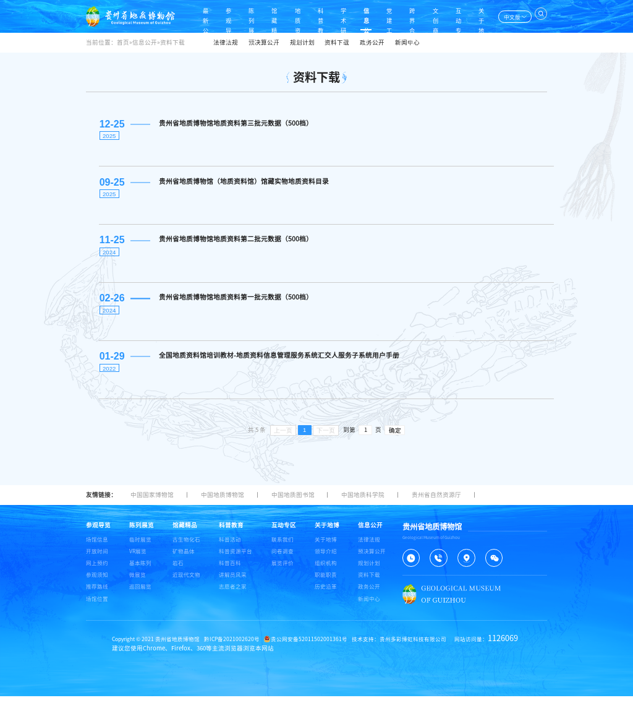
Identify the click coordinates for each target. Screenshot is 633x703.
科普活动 (230, 545)
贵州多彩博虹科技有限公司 (413, 646)
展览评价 (282, 569)
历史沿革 (326, 593)
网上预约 (97, 569)
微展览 (137, 581)
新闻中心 (407, 42)
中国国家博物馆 (152, 501)
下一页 (325, 436)
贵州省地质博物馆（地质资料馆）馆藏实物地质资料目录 (243, 182)
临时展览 (140, 545)
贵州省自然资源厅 (436, 501)
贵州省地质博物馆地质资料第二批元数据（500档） (235, 242)
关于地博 (480, 16)
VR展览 (138, 558)
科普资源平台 (235, 558)
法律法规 (225, 42)
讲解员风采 (233, 581)
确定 (395, 437)
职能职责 (326, 581)
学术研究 (335, 16)
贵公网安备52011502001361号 (305, 646)
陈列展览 (238, 16)
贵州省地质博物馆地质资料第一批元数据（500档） (235, 301)
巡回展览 (140, 593)
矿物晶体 (183, 558)
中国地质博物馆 (222, 501)
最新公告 (190, 16)
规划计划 (302, 42)
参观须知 (97, 581)
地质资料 (286, 16)
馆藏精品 (262, 16)
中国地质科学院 (362, 501)
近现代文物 (186, 581)
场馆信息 (97, 545)
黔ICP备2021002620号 (232, 646)
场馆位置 (97, 605)
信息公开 (359, 16)
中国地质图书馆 (293, 501)
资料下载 (337, 42)
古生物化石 (186, 545)
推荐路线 (97, 593)
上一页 (283, 436)
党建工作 (383, 16)
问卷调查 (282, 558)
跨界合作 (407, 16)
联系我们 (282, 545)
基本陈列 (140, 569)
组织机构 (326, 569)
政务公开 (372, 42)
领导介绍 (326, 558)
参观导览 (214, 16)
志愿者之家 (233, 593)
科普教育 (311, 16)
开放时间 (97, 558)
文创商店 (432, 16)
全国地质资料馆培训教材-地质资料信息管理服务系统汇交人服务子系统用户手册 (278, 361)
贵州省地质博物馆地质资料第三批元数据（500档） (235, 123)
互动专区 (456, 16)
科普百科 (230, 569)
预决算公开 (264, 42)
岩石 (178, 569)
